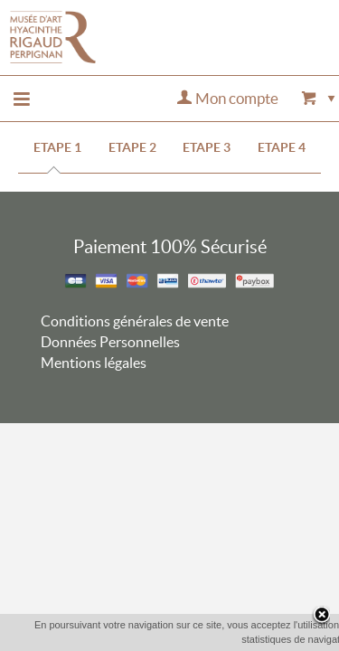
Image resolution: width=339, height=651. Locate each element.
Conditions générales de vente (135, 321)
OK (199, 639)
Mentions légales (93, 362)
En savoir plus (263, 638)
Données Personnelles (110, 342)
